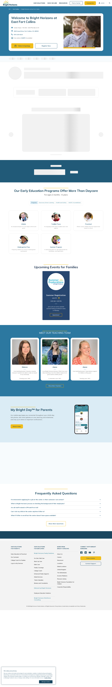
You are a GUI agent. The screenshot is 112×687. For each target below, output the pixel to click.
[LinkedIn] (86, 554)
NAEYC (23, 39)
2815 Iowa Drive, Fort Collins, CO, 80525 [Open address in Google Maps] (26, 33)
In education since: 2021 (55, 380)
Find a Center (75, 4)
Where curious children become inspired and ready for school (88, 229)
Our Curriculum (15, 559)
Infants (23, 226)
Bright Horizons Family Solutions (44, 555)
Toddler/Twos (56, 226)
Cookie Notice (65, 608)
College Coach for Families (18, 562)
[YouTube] (90, 554)
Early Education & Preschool (19, 556)
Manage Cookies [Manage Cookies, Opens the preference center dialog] (45, 681)
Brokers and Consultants (41, 585)
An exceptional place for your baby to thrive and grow (23, 229)
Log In (100, 4)
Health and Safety (61, 204)
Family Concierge (39, 569)
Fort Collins (16, 11)
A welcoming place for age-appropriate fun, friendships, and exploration (56, 252)
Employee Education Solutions (42, 595)
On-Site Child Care (39, 560)
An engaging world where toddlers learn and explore (56, 229)
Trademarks (83, 608)
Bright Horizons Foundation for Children (65, 584)
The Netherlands (62, 574)
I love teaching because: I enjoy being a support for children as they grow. (85, 374)
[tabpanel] (56, 297)
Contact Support (90, 565)
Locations (60, 565)
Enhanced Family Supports (41, 575)
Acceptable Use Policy (74, 608)
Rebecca (25, 369)
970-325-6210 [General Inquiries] (18, 36)
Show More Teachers (55, 388)
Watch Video (17, 428)
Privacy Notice (58, 608)
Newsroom (60, 562)
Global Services (38, 579)
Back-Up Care (38, 563)
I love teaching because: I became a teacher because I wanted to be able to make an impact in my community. (24, 374)
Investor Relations (62, 577)
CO (9, 11)
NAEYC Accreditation (75, 204)
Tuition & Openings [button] (22, 48)
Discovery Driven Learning (46, 204)
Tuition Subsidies (38, 582)
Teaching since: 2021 (85, 380)
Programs (34, 204)
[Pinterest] (94, 554)
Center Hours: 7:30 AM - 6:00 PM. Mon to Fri (26, 29)
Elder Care (37, 566)
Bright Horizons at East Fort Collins (30, 11)
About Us (59, 556)
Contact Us (88, 4)
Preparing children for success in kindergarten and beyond (24, 252)
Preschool (88, 226)
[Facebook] (81, 554)
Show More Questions (56, 525)
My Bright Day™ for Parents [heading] (31, 411)
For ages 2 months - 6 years (56, 196)
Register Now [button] (46, 47)
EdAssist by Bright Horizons (42, 590)
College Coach (38, 572)
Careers (59, 559)
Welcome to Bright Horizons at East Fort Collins (34, 21)
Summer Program (56, 249)
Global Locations (61, 568)
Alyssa (55, 369)
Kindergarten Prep (24, 249)
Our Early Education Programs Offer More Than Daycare (56, 192)
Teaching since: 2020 (24, 380)
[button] (39, 4)
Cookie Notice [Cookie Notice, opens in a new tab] (47, 677)
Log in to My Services (17, 565)
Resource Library (61, 581)
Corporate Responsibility (64, 589)
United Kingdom (61, 571)
